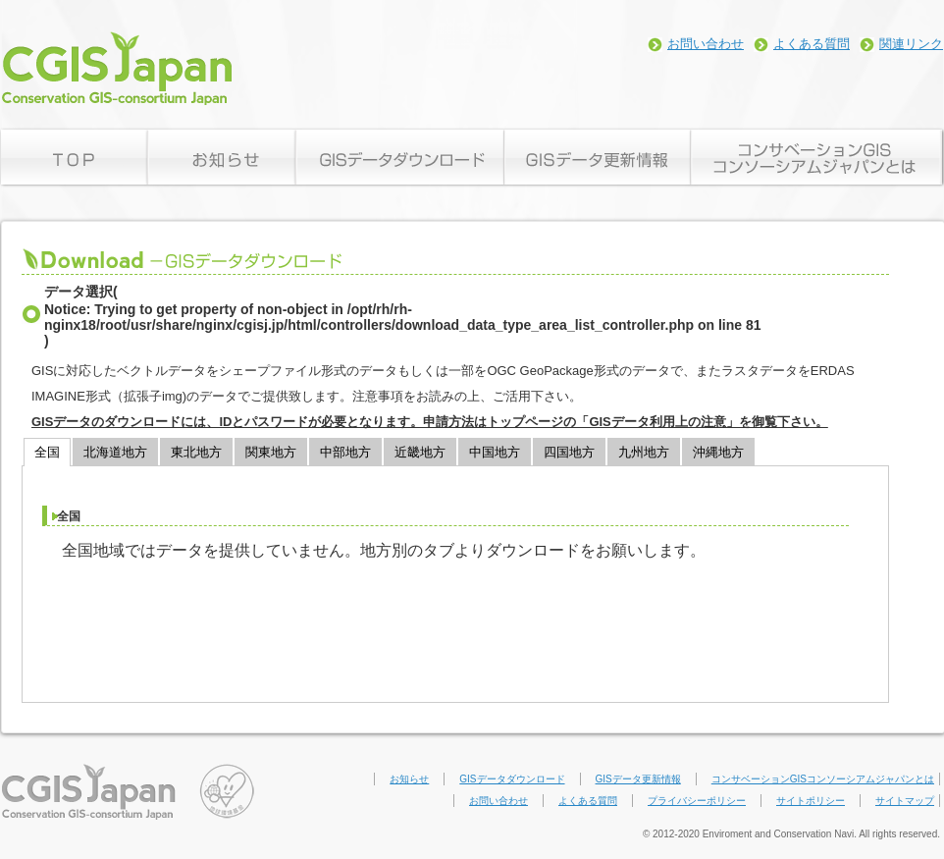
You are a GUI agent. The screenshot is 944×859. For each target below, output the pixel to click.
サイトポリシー (810, 800)
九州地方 (643, 452)
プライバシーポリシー (697, 800)
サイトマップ (904, 800)
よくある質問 (811, 43)
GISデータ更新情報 (638, 779)
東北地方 (196, 452)
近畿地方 (420, 452)
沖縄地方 (718, 452)
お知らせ (409, 779)
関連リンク (911, 43)
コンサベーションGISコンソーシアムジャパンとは (822, 779)
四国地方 (569, 452)
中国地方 (494, 452)
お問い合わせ (705, 43)
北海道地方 (115, 452)
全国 (47, 452)
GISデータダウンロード (511, 779)
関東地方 (270, 452)
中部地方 (345, 452)
